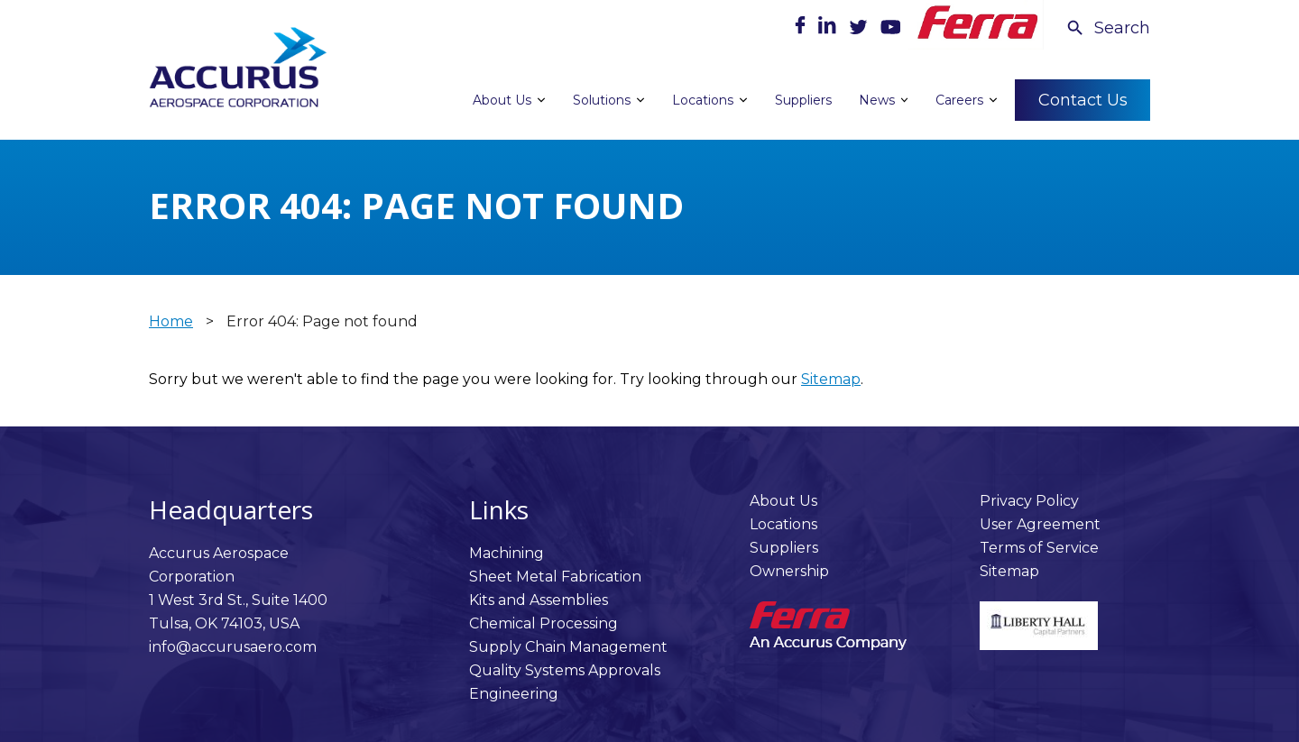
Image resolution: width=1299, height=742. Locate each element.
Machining (506, 553)
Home (171, 321)
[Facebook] (802, 29)
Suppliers (784, 547)
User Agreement (1040, 524)
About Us (783, 500)
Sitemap (831, 379)
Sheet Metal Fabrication (555, 576)
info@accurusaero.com (233, 646)
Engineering (513, 693)
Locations (783, 524)
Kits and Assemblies (538, 600)
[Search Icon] (1107, 28)
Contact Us (1083, 99)
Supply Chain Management (568, 646)
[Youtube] (890, 29)
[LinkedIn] (829, 29)
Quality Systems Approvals (564, 670)
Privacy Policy (1029, 500)
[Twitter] (860, 29)
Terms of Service (1039, 547)
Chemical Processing (543, 623)
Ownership (789, 571)
